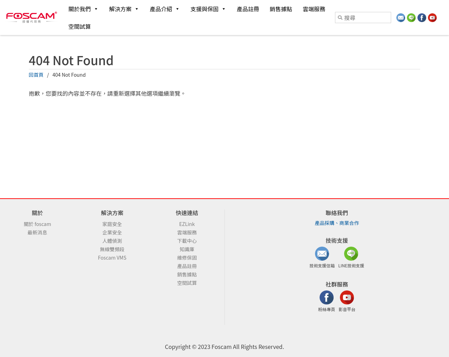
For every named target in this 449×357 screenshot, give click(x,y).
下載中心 (187, 240)
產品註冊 (248, 9)
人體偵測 (112, 240)
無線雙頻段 (112, 249)
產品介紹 (165, 9)
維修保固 (187, 257)
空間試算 (79, 26)
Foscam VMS (112, 257)
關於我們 (83, 9)
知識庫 (187, 249)
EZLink (187, 223)
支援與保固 (208, 9)
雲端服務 (314, 9)
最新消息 (37, 232)
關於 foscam (37, 223)
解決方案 (124, 9)
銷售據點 (281, 9)
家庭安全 (112, 223)
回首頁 (36, 74)
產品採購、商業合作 (337, 222)
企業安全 (112, 232)
